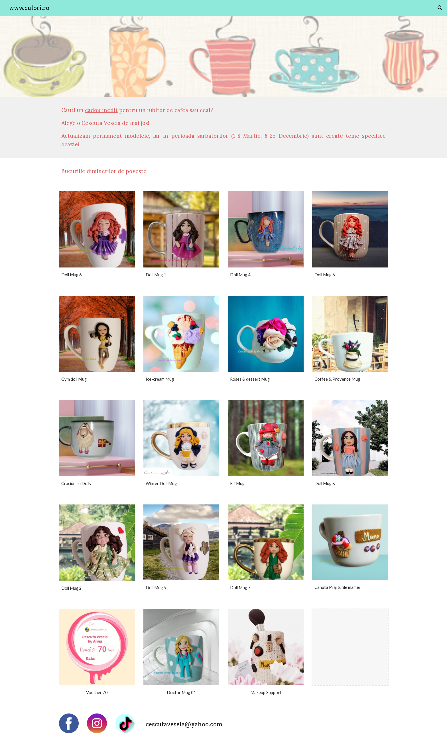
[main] (223, 127)
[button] (440, 8)
